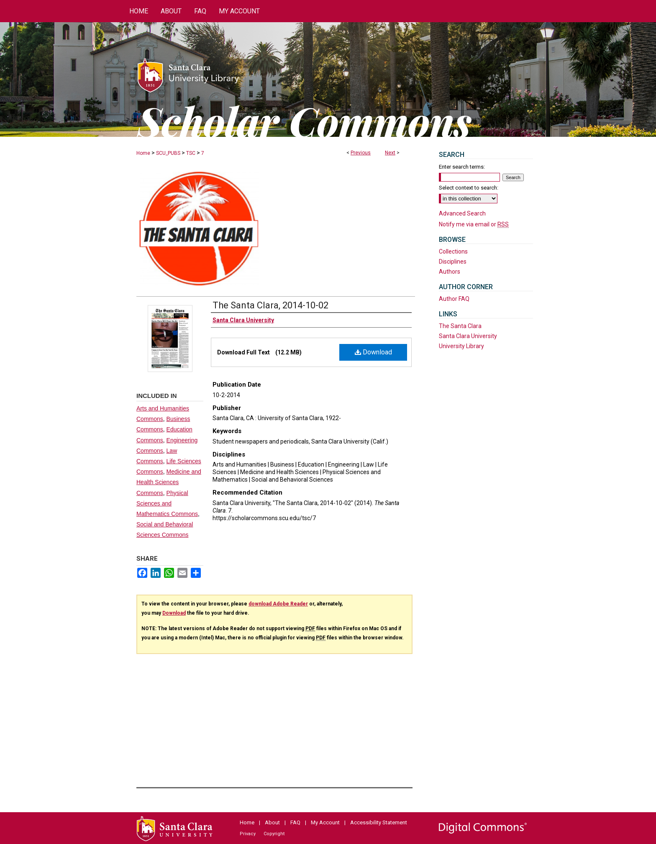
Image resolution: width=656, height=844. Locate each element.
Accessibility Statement (378, 822)
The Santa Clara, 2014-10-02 (270, 305)
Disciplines (452, 261)
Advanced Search (462, 213)
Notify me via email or (474, 224)
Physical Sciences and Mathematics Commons (167, 503)
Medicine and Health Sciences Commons (168, 482)
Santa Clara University (468, 336)
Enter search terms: (462, 167)
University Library (461, 346)
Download (373, 352)
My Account (325, 822)
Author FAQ (454, 298)
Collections (453, 251)
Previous (361, 153)
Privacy (248, 833)
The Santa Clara (460, 326)
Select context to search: (468, 188)
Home (143, 153)
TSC (190, 153)
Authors (449, 271)
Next (390, 153)
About (272, 822)
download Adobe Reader (278, 604)
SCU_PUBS (168, 153)
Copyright (274, 833)
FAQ (295, 822)
